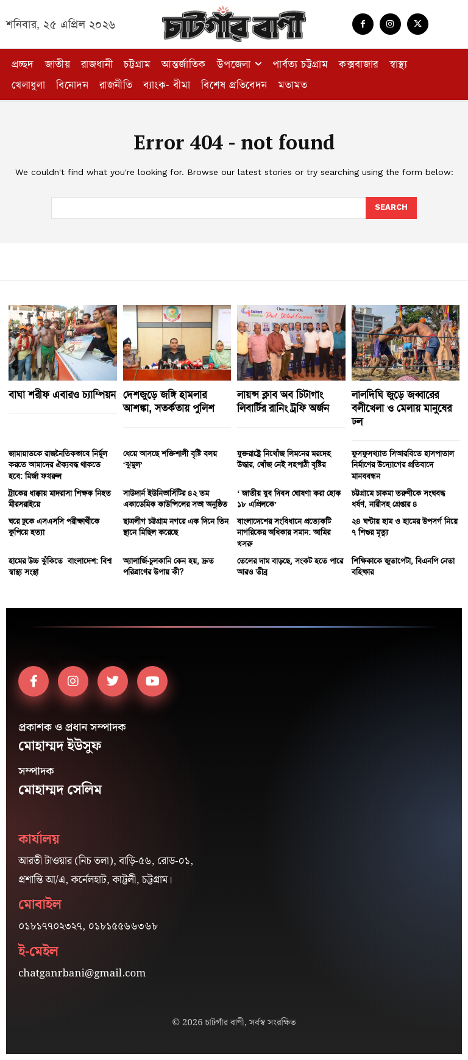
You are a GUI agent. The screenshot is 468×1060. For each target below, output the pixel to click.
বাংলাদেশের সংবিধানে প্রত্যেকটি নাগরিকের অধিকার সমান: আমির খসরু (284, 532)
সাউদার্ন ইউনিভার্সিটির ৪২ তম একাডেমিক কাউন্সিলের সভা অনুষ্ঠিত (175, 498)
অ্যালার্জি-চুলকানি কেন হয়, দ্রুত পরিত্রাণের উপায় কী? (168, 566)
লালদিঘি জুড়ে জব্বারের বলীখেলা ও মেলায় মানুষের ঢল (402, 408)
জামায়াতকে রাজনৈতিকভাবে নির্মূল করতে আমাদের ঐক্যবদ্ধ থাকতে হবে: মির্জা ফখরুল (58, 464)
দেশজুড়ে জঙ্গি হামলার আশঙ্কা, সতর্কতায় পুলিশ (168, 401)
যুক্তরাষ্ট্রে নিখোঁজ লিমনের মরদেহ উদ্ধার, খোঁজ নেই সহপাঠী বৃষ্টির (284, 459)
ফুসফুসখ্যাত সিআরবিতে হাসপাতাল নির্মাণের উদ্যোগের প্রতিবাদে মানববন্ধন (403, 464)
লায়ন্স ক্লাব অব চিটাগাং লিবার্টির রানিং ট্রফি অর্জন (283, 401)
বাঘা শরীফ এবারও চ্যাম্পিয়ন (62, 394)
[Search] (391, 208)
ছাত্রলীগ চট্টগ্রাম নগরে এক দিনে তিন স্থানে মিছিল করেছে (176, 526)
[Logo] (234, 24)
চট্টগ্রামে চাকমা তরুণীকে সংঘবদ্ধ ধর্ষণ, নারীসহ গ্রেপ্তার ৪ (398, 498)
